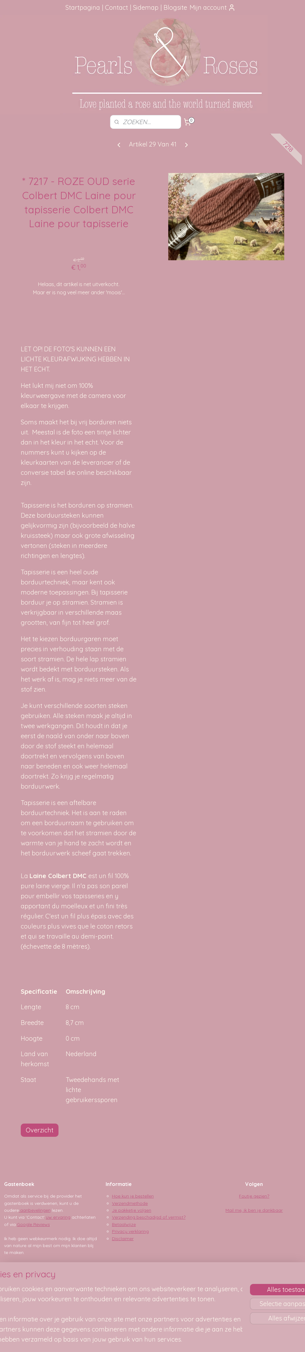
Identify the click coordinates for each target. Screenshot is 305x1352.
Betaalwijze (124, 1224)
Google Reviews (33, 1224)
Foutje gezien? (254, 1196)
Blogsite (175, 7)
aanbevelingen (35, 1210)
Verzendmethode (130, 1203)
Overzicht (39, 1130)
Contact (116, 7)
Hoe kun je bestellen (133, 1196)
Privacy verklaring (130, 1231)
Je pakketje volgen (131, 1210)
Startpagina (82, 7)
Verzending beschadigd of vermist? (149, 1217)
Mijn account (213, 7)
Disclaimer (123, 1238)
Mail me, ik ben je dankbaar (254, 1210)
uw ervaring (58, 1217)
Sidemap (145, 7)
